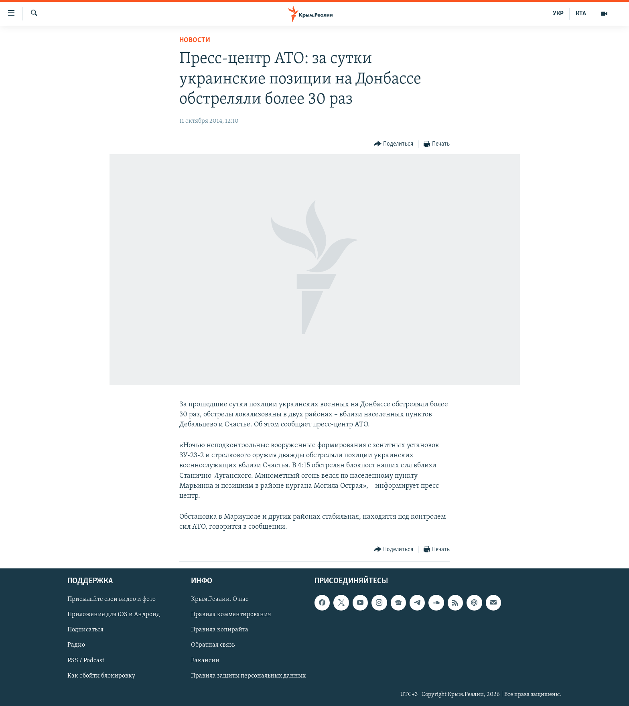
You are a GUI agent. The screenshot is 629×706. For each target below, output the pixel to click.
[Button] (394, 144)
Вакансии (205, 660)
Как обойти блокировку (101, 675)
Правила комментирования (231, 614)
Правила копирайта (219, 630)
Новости (194, 40)
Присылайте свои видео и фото (111, 599)
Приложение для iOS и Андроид (113, 614)
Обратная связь (213, 645)
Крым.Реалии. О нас (219, 599)
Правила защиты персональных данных (248, 675)
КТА (581, 13)
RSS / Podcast (85, 660)
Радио (76, 645)
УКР (558, 13)
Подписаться (85, 630)
